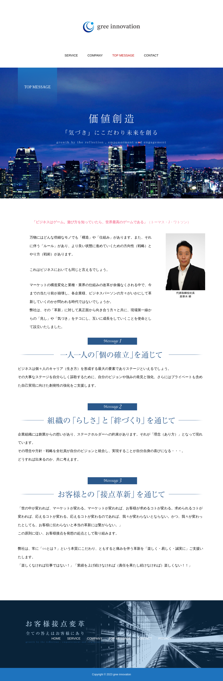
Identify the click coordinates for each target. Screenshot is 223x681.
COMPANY (95, 55)
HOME (56, 638)
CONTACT (151, 55)
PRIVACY (164, 638)
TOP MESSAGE (123, 55)
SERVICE (71, 55)
